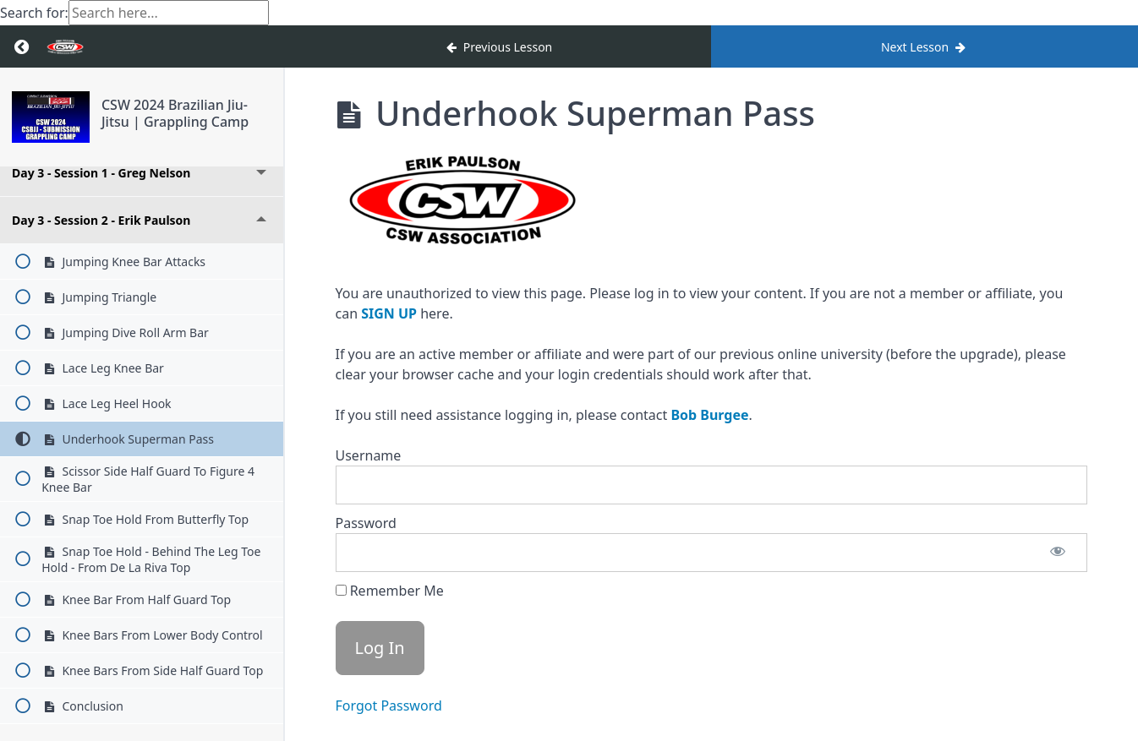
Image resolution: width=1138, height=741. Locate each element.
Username (369, 455)
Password (366, 523)
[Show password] (1057, 552)
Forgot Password (389, 705)
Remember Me (390, 590)
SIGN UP (389, 313)
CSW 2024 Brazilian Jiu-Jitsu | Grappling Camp (175, 112)
